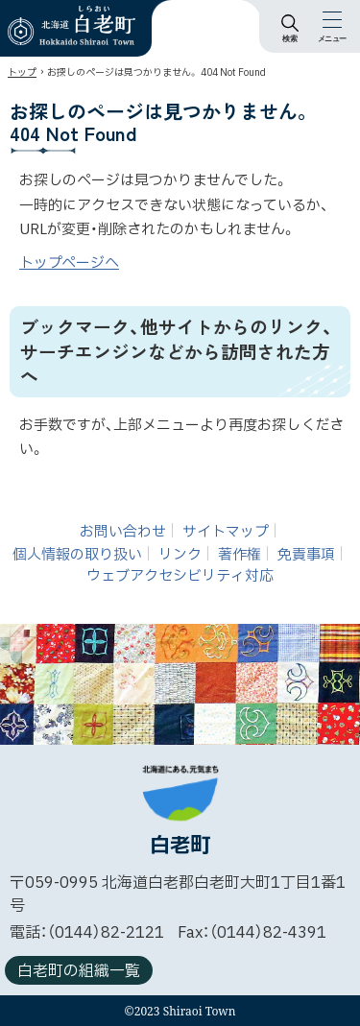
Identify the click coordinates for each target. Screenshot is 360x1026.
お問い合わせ (123, 531)
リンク (180, 554)
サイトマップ (225, 531)
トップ (22, 72)
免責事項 (306, 554)
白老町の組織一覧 (78, 971)
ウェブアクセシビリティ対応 (180, 576)
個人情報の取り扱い (77, 554)
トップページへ (69, 263)
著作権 (239, 554)
